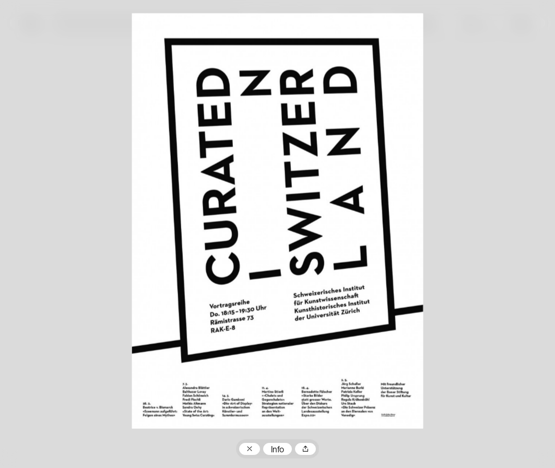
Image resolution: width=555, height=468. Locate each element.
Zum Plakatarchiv (249, 449)
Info (277, 450)
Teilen (305, 449)
